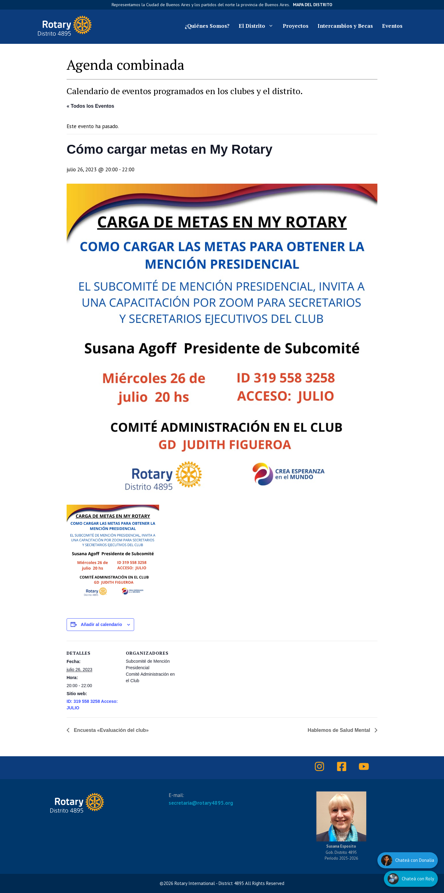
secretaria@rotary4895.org (201, 802)
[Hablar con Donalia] (407, 860)
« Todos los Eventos (90, 106)
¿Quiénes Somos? (207, 25)
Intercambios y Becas (345, 25)
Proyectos (295, 25)
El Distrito (258, 26)
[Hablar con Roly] (411, 879)
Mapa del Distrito (312, 4)
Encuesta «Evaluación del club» (110, 730)
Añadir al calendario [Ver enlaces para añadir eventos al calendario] (101, 624)
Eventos (392, 25)
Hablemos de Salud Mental (340, 730)
